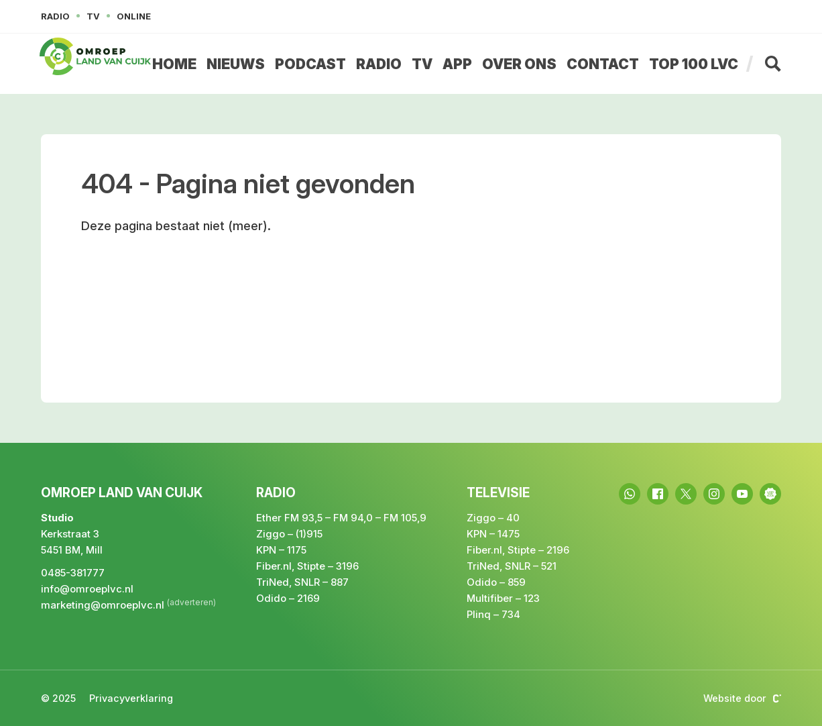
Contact (603, 64)
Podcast (310, 64)
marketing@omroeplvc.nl (102, 605)
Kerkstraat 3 (70, 533)
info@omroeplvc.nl (87, 588)
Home (174, 64)
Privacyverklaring (131, 698)
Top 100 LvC (693, 64)
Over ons (519, 64)
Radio (379, 64)
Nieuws (236, 64)
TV (422, 64)
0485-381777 (73, 572)
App (457, 64)
